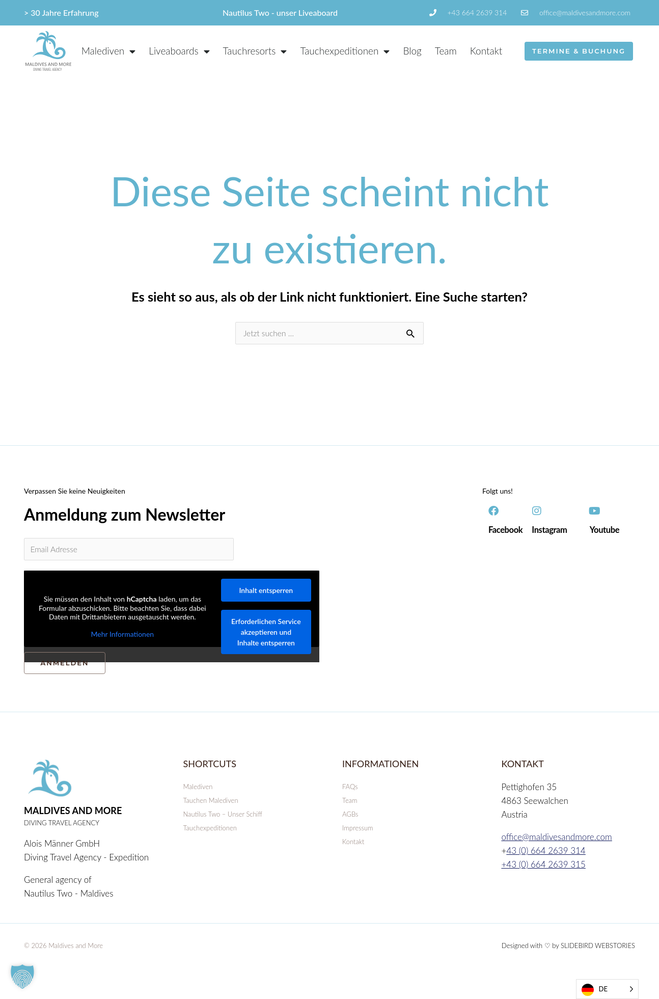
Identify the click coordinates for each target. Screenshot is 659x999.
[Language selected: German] (607, 989)
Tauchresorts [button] (255, 51)
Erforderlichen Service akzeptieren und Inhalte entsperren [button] (265, 636)
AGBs (350, 818)
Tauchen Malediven (210, 804)
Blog (412, 51)
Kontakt (486, 51)
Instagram (551, 530)
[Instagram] (537, 512)
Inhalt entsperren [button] (266, 594)
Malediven (198, 791)
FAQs (350, 791)
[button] (22, 976)
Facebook (507, 530)
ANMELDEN (64, 667)
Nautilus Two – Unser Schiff (222, 818)
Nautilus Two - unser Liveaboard (280, 12)
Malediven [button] (108, 51)
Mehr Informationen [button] (122, 637)
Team (446, 51)
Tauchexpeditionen (210, 832)
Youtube (606, 530)
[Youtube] (595, 512)
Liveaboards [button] (179, 51)
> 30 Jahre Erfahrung (61, 12)
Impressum (357, 832)
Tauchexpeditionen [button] (345, 51)
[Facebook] (493, 512)
